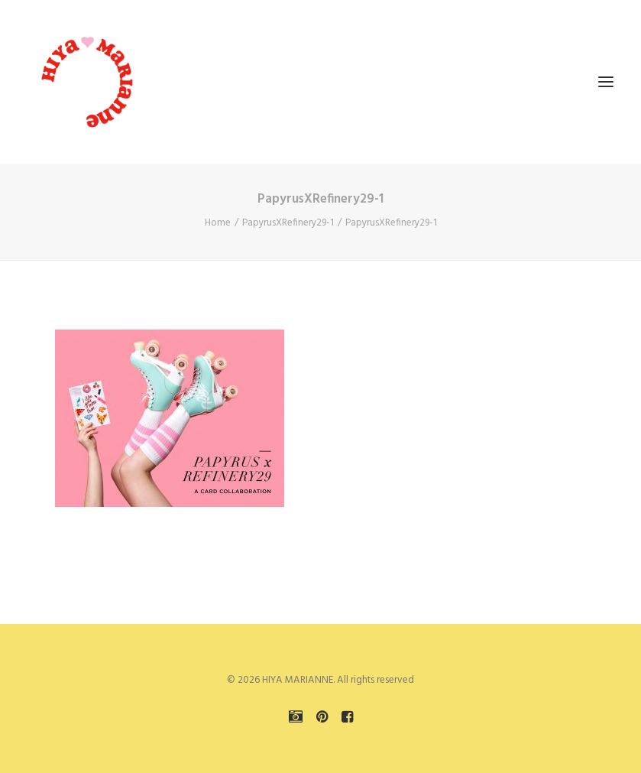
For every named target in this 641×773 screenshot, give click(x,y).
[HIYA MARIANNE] (89, 82)
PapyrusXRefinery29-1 (288, 223)
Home (218, 223)
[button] (606, 82)
